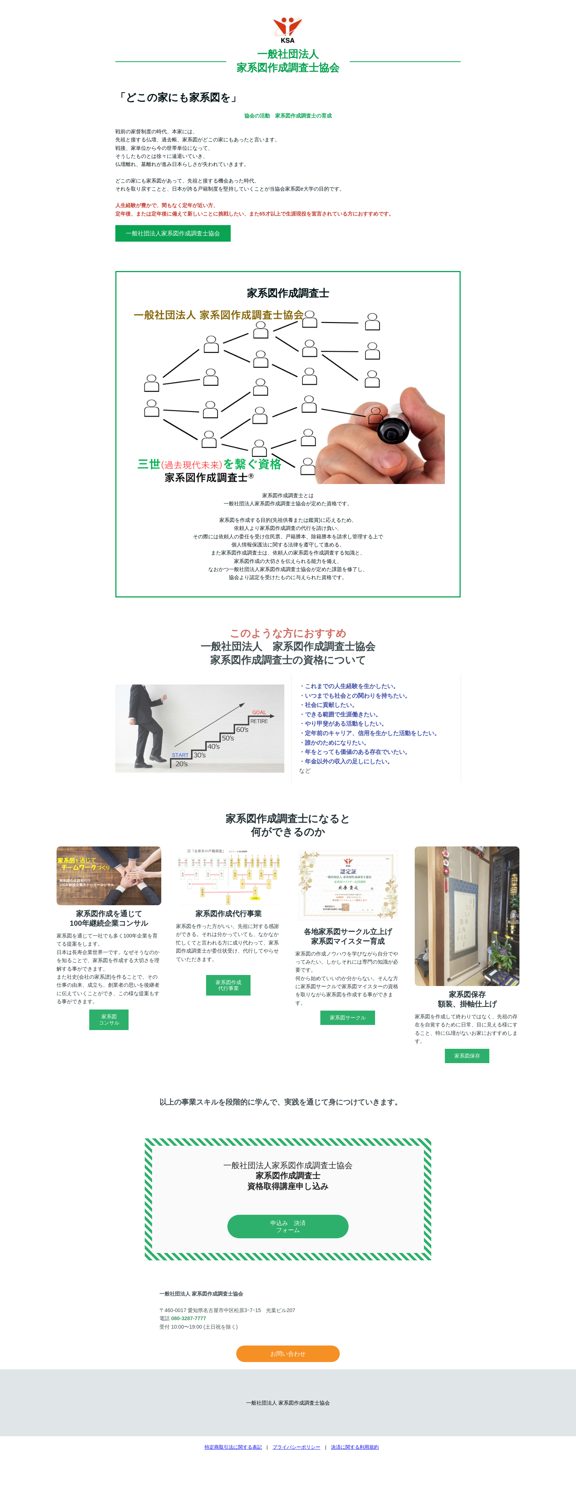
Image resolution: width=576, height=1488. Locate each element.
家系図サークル (348, 1018)
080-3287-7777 (188, 1318)
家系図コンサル (109, 1020)
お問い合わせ (288, 1354)
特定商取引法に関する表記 (233, 1447)
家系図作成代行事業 (228, 985)
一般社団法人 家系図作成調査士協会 (288, 1403)
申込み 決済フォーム (288, 1226)
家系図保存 (467, 1056)
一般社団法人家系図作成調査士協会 (173, 233)
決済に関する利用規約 (355, 1447)
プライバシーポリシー (296, 1447)
